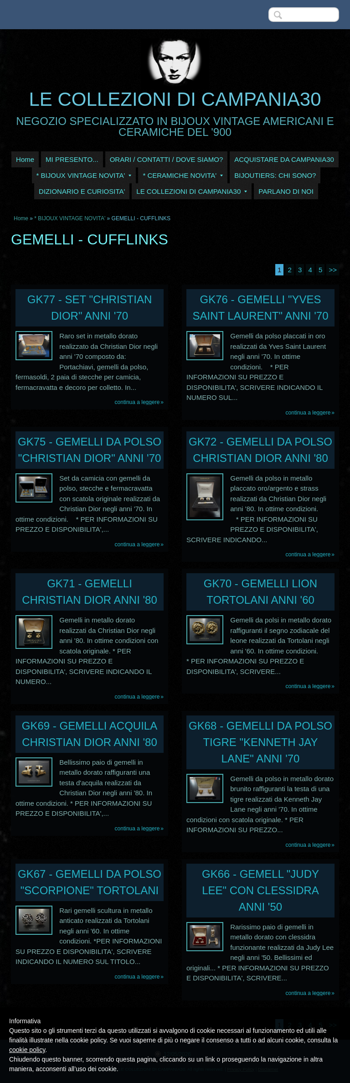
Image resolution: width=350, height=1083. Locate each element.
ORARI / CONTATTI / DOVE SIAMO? (166, 159)
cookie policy (27, 1049)
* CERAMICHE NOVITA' (183, 175)
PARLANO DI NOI (286, 191)
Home (25, 159)
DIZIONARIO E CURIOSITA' (82, 191)
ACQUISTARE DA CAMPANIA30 (284, 159)
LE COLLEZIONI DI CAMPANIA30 (175, 99)
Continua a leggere (137, 402)
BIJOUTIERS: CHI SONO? (275, 175)
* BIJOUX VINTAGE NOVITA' (84, 175)
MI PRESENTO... (72, 159)
